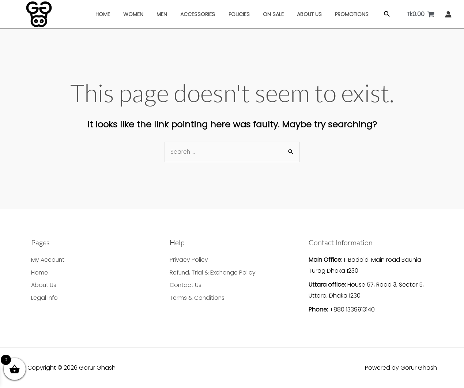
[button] (376, 14)
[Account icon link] (448, 14)
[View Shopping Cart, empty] (421, 14)
